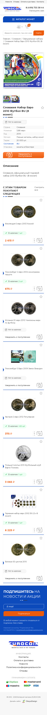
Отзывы (16, 2)
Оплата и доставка (28, 2)
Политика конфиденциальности (23, 667)
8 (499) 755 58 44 (35, 7)
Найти (39, 33)
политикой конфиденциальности (29, 630)
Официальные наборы (33, 39)
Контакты (40, 2)
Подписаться (24, 613)
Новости (8, 2)
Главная (6, 39)
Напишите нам (36, 10)
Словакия (16, 39)
